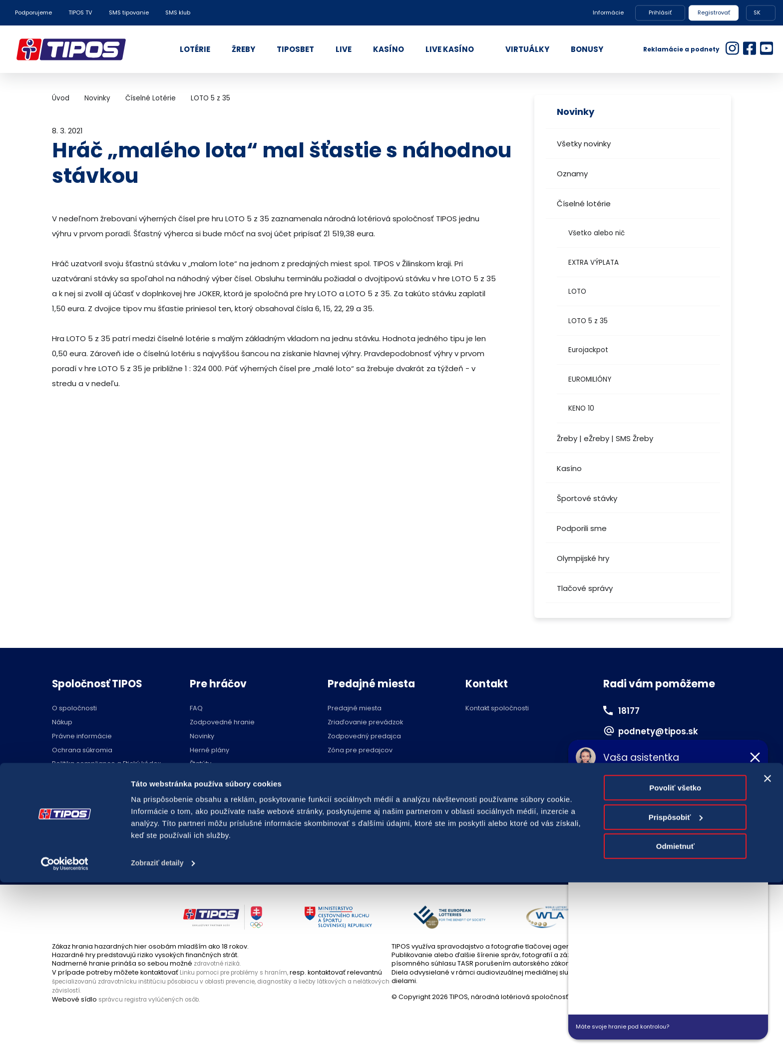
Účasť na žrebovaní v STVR (233, 792)
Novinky (97, 98)
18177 (630, 710)
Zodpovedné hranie (222, 722)
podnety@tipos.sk (663, 731)
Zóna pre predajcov (360, 750)
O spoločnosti (74, 708)
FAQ (196, 708)
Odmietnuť (675, 1026)
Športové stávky (587, 498)
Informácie (608, 12)
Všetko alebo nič (596, 233)
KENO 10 (581, 408)
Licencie (203, 778)
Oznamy (572, 173)
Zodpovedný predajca (364, 736)
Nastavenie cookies (366, 857)
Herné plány (209, 750)
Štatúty (200, 764)
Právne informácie (82, 736)
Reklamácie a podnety (681, 49)
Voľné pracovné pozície (91, 784)
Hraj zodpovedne (102, 857)
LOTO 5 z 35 (588, 321)
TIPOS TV (80, 12)
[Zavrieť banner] (767, 958)
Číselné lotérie (584, 203)
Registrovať (714, 12)
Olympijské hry (583, 558)
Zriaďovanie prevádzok (365, 722)
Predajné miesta (355, 708)
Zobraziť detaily (159, 1042)
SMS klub (177, 12)
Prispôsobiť (676, 996)
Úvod (60, 98)
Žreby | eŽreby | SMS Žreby (605, 438)
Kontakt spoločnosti (497, 708)
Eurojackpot (588, 350)
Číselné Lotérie (150, 98)
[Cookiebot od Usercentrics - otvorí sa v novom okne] (64, 1042)
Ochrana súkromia (82, 750)
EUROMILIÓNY (589, 379)
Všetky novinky (584, 143)
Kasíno (569, 468)
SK (757, 12)
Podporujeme (33, 12)
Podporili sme (582, 528)
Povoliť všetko (675, 967)
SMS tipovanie (129, 12)
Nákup (62, 722)
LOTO (577, 291)
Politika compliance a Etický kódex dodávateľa (106, 767)
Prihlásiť (660, 12)
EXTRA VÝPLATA (593, 262)
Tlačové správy (585, 588)
